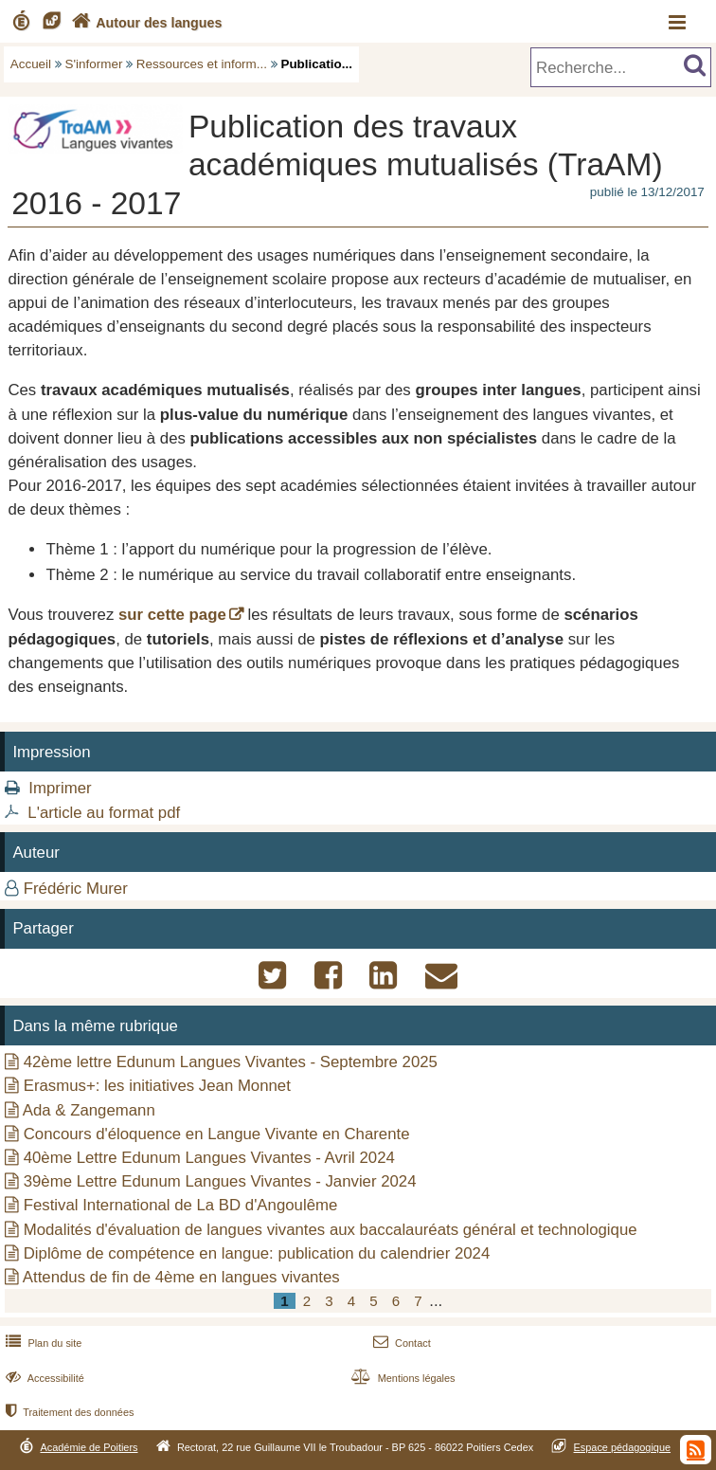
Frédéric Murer (76, 889)
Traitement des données (68, 1412)
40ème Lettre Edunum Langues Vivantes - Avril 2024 (209, 1158)
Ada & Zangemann (89, 1110)
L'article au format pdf (103, 813)
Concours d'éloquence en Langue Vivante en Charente (217, 1134)
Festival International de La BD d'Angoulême (181, 1205)
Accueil (30, 64)
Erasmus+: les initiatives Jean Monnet (157, 1086)
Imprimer (59, 788)
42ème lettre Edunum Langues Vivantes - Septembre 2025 (231, 1062)
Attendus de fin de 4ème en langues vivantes (181, 1277)
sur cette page (172, 615)
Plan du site (41, 1343)
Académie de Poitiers (88, 1447)
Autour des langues (145, 22)
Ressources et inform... (201, 64)
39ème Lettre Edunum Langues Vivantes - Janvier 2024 (220, 1181)
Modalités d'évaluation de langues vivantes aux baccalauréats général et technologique (330, 1230)
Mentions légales (401, 1378)
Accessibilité (43, 1378)
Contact (400, 1343)
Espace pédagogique (622, 1447)
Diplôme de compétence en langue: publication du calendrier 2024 (257, 1253)
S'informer (94, 64)
